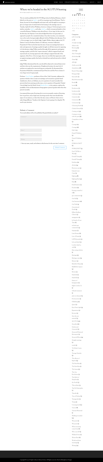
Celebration (75, 94)
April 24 (44, 29)
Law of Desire (75, 236)
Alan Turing (75, 54)
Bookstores (75, 88)
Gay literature (75, 201)
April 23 (32, 29)
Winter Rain (75, 438)
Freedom (74, 188)
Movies (74, 272)
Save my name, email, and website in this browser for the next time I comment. (43, 143)
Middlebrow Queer (77, 267)
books (73, 85)
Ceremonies (75, 100)
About (92, 2)
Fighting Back (76, 179)
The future (75, 369)
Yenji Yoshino (30, 76)
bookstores (75, 91)
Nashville (74, 275)
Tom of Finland (76, 396)
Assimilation (75, 68)
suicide (74, 345)
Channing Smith (76, 106)
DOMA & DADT (77, 143)
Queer (73, 305)
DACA (74, 130)
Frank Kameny (76, 185)
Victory (74, 408)
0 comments (38, 12)
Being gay (74, 74)
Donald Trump (76, 157)
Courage (74, 125)
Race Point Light (76, 308)
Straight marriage (76, 340)
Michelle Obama (76, 264)
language (74, 231)
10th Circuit (75, 37)
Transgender (75, 399)
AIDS (73, 51)
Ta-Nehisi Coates (77, 348)
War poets (75, 421)
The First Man (76, 364)
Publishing (75, 302)
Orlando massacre (77, 291)
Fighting (74, 176)
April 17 (35, 20)
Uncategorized (76, 405)
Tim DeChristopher (77, 388)
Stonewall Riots (76, 337)
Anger (73, 59)
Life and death (76, 242)
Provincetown (76, 299)
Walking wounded (77, 416)
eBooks (74, 165)
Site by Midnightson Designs (64, 460)
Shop (99, 2)
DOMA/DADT (76, 149)
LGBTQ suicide (76, 239)
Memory (74, 261)
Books (73, 83)
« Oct (73, 31)
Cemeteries (75, 97)
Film (73, 182)
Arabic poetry (75, 65)
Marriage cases (32, 12)
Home (56, 2)
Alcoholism (75, 57)
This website (75, 385)
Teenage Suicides (76, 353)
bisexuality (75, 77)
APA (73, 62)
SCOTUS (75, 321)
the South (75, 382)
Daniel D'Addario (77, 133)
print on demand (76, 296)
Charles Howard (76, 109)
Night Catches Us (77, 286)
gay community (76, 196)
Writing (74, 446)
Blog (61, 2)
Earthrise (74, 162)
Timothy (74, 393)
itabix (22, 12)
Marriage (74, 255)
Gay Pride (74, 204)
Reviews (74, 313)
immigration (75, 217)
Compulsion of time (77, 119)
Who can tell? (76, 432)
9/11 (73, 40)
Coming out (75, 111)
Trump (74, 402)
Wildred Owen (76, 435)
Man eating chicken (77, 250)
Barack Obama (76, 71)
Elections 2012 (76, 168)
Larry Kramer (75, 233)
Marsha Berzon (44, 85)
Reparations (75, 310)
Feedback (83, 2)
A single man (75, 43)
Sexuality (74, 324)
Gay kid (74, 199)
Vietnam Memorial (77, 411)
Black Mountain (76, 80)
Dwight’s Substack (71, 2)
